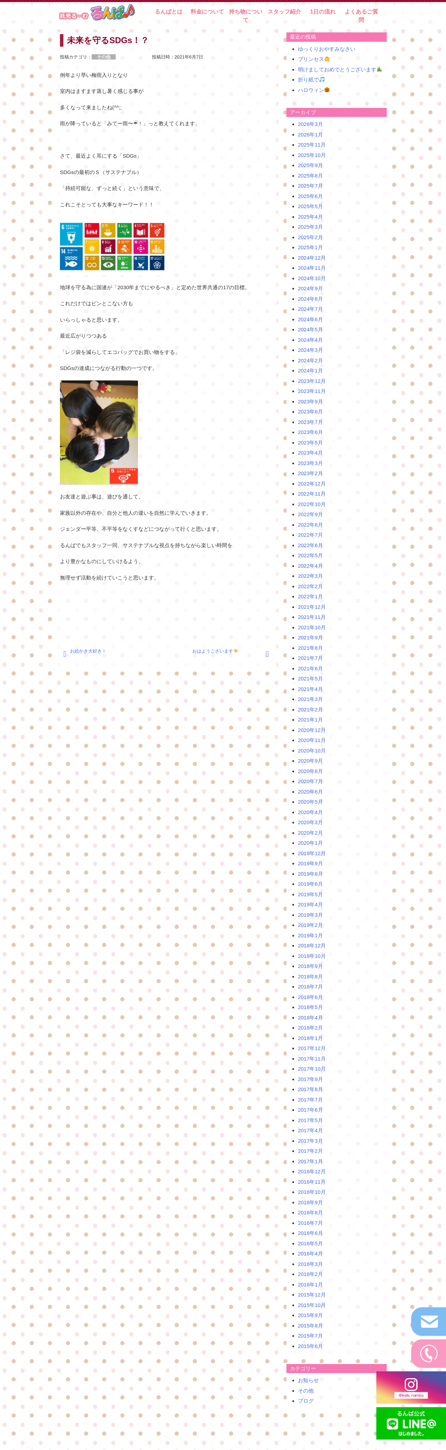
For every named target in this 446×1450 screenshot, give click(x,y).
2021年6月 (310, 668)
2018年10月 (312, 956)
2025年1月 (310, 247)
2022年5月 (310, 555)
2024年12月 (312, 258)
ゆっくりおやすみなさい (326, 49)
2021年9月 (310, 637)
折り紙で (311, 79)
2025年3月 (310, 227)
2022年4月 (310, 566)
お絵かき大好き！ (88, 651)
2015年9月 (310, 1315)
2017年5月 (310, 1120)
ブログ (306, 1401)
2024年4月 (310, 340)
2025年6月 (310, 196)
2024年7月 (310, 309)
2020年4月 (310, 812)
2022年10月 (312, 504)
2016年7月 (310, 1223)
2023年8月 (310, 412)
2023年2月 (310, 473)
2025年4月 (310, 217)
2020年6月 (310, 792)
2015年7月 (310, 1336)
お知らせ (308, 1380)
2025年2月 (310, 237)
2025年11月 (312, 145)
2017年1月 (310, 1161)
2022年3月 (310, 576)
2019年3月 (310, 915)
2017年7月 (310, 1100)
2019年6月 (310, 884)
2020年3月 (310, 822)
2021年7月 (310, 658)
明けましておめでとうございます (340, 69)
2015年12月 (312, 1295)
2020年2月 (310, 833)
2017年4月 (310, 1130)
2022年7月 (310, 535)
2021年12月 (312, 607)
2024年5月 (310, 329)
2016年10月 (312, 1192)
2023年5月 (310, 443)
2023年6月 (310, 432)
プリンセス (314, 59)
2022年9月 (310, 514)
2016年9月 (310, 1202)
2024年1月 (310, 370)
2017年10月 (312, 1069)
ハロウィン (314, 90)
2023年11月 (312, 391)
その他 (306, 1391)
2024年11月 (312, 268)
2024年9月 (310, 288)
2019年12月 (312, 853)
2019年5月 (310, 894)
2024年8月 (310, 299)
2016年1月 (310, 1284)
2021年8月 (310, 648)
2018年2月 (310, 1028)
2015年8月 (310, 1326)
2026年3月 (310, 124)
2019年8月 (310, 874)
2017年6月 (310, 1110)
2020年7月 (310, 781)
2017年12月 (312, 1048)
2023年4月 (310, 453)
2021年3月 (310, 699)
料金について (207, 12)
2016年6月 (310, 1233)
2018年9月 (310, 966)
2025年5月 (310, 206)
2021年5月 (310, 678)
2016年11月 (312, 1182)
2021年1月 (310, 720)
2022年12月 (312, 484)
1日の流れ (323, 12)
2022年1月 (310, 596)
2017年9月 (310, 1079)
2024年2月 (310, 360)
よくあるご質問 (361, 16)
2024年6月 (310, 319)
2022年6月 (310, 545)
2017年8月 (310, 1089)
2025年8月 (310, 176)
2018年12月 (312, 945)
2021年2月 (310, 709)
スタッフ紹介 (284, 12)
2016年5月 (310, 1243)
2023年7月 (310, 422)
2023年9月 (310, 401)
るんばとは (169, 12)
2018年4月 (310, 1017)
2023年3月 (310, 463)
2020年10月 (312, 751)
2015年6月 (310, 1346)
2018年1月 (310, 1038)
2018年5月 (310, 1007)
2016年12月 (312, 1171)
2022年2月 (310, 586)
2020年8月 (310, 771)
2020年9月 (310, 761)
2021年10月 (312, 627)
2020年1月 (310, 843)
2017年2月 (310, 1151)
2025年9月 (310, 165)
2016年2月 (310, 1274)
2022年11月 (312, 494)
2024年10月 (312, 278)
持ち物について (245, 16)
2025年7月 (310, 186)
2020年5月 (310, 802)
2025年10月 (312, 155)
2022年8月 (310, 525)
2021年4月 (310, 689)
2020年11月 (312, 740)
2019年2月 (310, 925)
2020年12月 (312, 730)
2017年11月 (312, 1059)
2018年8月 (310, 976)
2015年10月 (312, 1305)
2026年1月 (310, 134)
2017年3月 (310, 1141)
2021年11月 (312, 617)
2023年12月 (312, 381)
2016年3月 (310, 1264)
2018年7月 (310, 987)
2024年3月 (310, 350)
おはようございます (215, 651)
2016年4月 (310, 1253)
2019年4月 (310, 904)
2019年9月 (310, 863)
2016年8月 (310, 1212)
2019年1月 (310, 935)
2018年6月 (310, 997)
